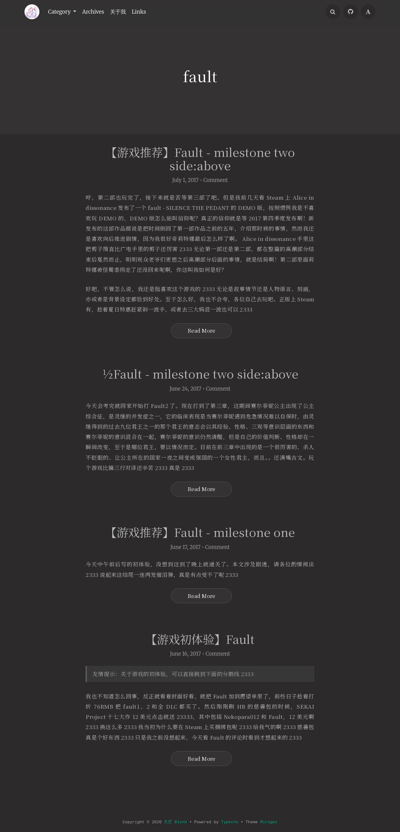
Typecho (230, 822)
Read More (201, 341)
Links (147, 11)
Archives (97, 11)
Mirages (269, 822)
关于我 (124, 11)
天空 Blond (175, 822)
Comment (215, 181)
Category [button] (61, 11)
